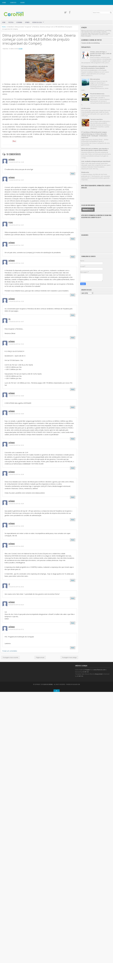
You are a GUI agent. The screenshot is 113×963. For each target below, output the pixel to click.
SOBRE (22, 2)
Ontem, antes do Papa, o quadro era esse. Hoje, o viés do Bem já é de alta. (100, 53)
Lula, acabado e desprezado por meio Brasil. (96, 161)
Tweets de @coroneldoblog (90, 43)
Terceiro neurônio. (96, 119)
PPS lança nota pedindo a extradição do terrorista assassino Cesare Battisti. (94, 67)
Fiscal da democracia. (97, 94)
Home (4, 2)
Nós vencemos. (95, 79)
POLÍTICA (10, 22)
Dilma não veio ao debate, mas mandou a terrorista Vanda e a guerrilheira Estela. (95, 149)
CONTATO (13, 2)
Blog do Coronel (48, 684)
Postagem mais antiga (69, 657)
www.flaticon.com (99, 670)
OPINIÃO (27, 22)
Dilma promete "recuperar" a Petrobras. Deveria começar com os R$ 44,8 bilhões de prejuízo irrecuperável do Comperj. (39, 39)
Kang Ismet (98, 674)
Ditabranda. (85, 172)
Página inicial (40, 657)
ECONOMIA (19, 22)
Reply (72, 173)
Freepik (87, 670)
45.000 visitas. (86, 108)
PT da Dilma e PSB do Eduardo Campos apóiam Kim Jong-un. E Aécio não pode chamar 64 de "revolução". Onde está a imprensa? (94, 134)
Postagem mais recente (10, 657)
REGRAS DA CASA (37, 22)
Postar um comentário (9, 651)
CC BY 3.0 (86, 672)
